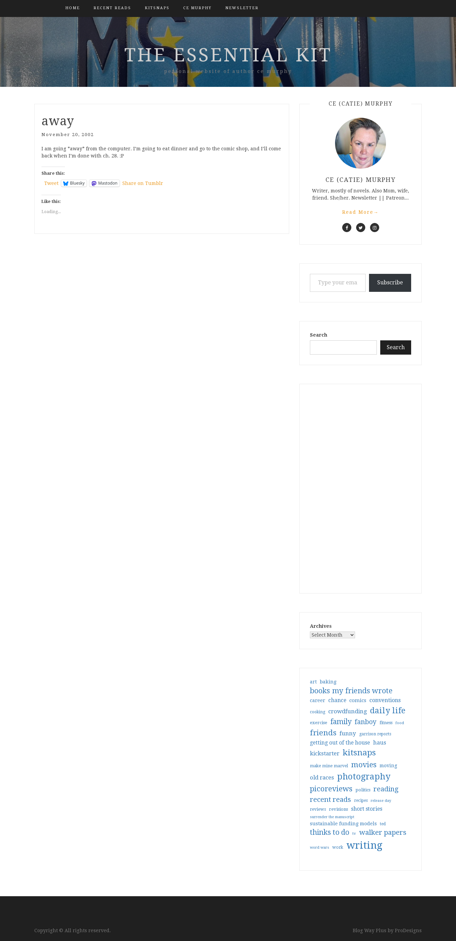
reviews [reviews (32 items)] (318, 809)
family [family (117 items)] (341, 722)
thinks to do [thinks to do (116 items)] (329, 832)
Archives (321, 626)
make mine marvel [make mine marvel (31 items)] (329, 766)
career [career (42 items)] (317, 700)
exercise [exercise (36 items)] (318, 722)
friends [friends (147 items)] (323, 732)
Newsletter (242, 8)
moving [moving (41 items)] (388, 765)
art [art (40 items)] (313, 681)
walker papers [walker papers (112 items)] (382, 832)
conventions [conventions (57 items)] (385, 700)
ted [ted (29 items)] (383, 824)
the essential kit (228, 55)
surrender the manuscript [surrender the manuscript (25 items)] (332, 817)
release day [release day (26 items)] (381, 800)
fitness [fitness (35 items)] (386, 722)
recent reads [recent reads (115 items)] (330, 799)
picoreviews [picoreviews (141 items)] (331, 788)
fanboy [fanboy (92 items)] (365, 722)
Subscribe (390, 282)
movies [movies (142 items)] (363, 764)
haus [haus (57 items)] (379, 742)
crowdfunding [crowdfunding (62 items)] (347, 711)
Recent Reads (112, 8)
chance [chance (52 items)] (337, 700)
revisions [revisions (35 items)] (338, 809)
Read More (360, 212)
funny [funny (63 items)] (347, 733)
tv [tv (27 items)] (354, 833)
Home (72, 8)
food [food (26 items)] (400, 723)
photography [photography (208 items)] (363, 777)
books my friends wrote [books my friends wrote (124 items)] (351, 690)
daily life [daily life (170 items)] (387, 710)
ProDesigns (408, 930)
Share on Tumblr (142, 183)
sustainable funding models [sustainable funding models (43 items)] (343, 823)
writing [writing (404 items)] (364, 845)
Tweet (51, 183)
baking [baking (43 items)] (328, 681)
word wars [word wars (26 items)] (319, 847)
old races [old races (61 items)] (322, 777)
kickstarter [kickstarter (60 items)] (324, 753)
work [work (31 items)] (337, 847)
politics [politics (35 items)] (362, 789)
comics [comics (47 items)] (357, 700)
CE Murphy (197, 8)
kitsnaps (157, 8)
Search (318, 335)
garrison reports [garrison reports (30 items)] (375, 734)
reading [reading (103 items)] (386, 789)
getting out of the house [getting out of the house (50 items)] (340, 743)
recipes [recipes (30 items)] (361, 800)
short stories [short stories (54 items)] (366, 809)
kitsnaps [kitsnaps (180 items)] (359, 752)
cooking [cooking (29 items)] (317, 712)
